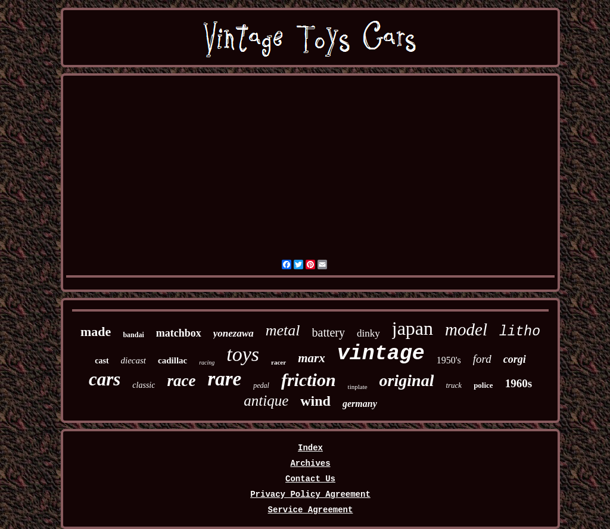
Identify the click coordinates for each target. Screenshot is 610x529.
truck (454, 385)
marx (311, 358)
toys (242, 354)
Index (310, 448)
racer (278, 362)
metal (283, 330)
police (483, 385)
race (181, 381)
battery (329, 332)
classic (143, 385)
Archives (310, 463)
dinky (368, 333)
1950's (449, 360)
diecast (134, 360)
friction (308, 380)
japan (412, 328)
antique (266, 401)
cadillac (172, 360)
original (406, 380)
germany (360, 404)
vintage (381, 354)
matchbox (178, 333)
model (466, 329)
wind (315, 401)
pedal (261, 385)
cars (104, 379)
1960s (518, 383)
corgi (514, 359)
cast (101, 360)
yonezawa (233, 333)
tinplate (358, 386)
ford (482, 359)
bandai (133, 335)
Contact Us (310, 479)
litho (519, 332)
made (95, 331)
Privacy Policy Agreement (310, 494)
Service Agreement (310, 510)
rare (224, 379)
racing (206, 362)
